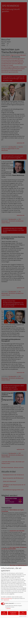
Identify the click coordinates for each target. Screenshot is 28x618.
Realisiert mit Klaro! (22, 616)
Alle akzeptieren (23, 613)
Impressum (6, 600)
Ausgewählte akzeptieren (13, 613)
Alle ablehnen (4, 613)
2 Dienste (8, 608)
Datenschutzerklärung (6, 598)
